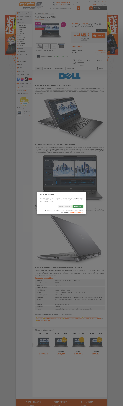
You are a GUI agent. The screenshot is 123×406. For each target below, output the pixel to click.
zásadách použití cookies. (76, 212)
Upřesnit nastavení (64, 206)
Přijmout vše (77, 206)
